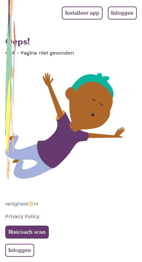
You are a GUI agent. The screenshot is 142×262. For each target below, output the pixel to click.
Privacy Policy (22, 216)
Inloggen (122, 13)
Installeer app (82, 13)
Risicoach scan (27, 232)
